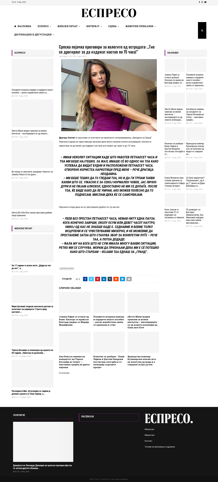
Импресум (149, 429)
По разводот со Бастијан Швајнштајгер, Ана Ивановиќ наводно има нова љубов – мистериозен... (195, 216)
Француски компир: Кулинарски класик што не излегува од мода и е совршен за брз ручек (141, 360)
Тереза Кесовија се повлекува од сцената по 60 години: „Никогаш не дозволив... (32, 351)
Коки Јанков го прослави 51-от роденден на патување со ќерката (174, 213)
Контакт (148, 441)
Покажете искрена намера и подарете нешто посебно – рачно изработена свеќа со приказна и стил (108, 320)
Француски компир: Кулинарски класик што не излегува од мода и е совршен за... (195, 149)
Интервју (92, 26)
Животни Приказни (139, 26)
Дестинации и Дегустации (33, 34)
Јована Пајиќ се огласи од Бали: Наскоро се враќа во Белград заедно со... (174, 78)
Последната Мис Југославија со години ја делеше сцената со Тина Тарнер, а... (31, 392)
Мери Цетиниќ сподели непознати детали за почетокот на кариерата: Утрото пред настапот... (32, 309)
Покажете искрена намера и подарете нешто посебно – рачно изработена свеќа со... (32, 91)
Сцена (112, 26)
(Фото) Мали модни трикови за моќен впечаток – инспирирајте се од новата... (30, 132)
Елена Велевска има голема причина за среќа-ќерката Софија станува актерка (175, 181)
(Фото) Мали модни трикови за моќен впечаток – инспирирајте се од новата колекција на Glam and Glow (142, 322)
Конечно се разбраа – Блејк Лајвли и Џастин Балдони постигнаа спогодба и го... (175, 149)
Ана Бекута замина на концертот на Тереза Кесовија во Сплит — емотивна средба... (195, 114)
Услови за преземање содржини (160, 447)
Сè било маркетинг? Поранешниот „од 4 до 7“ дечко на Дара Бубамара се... (195, 181)
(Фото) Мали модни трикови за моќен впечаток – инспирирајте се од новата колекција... (174, 114)
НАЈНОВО (173, 52)
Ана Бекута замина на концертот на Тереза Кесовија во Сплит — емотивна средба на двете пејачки (74, 362)
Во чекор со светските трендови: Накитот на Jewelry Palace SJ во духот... (32, 173)
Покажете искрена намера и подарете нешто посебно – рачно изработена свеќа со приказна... (195, 80)
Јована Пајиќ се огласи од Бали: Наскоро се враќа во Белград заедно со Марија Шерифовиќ (74, 320)
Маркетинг (150, 435)
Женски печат (67, 26)
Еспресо (43, 26)
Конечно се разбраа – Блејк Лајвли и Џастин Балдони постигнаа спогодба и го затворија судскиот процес (108, 362)
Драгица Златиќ (66, 268)
